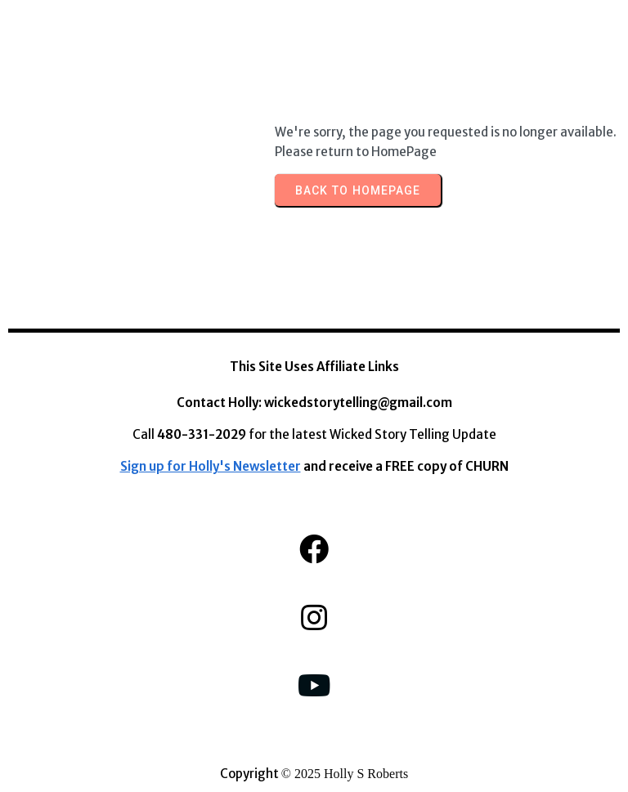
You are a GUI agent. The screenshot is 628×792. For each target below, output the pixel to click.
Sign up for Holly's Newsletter (210, 466)
